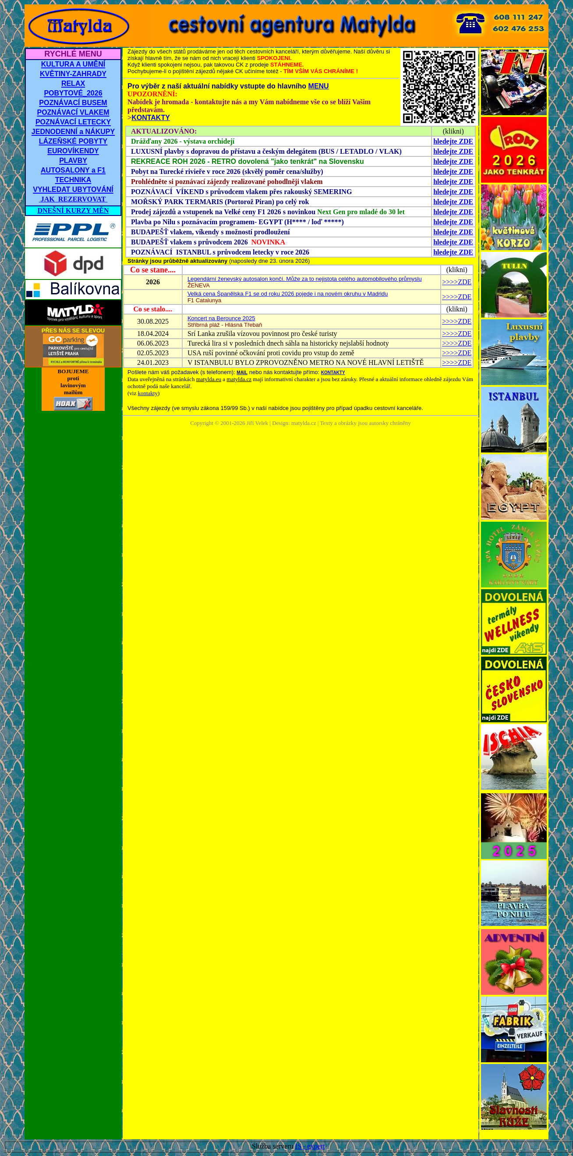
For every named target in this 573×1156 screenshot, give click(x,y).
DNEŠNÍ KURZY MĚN (73, 210)
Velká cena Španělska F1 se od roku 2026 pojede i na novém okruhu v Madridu (287, 293)
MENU (318, 86)
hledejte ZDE (453, 141)
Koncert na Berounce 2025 (221, 318)
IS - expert (310, 1146)
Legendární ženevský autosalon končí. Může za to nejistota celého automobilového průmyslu (304, 279)
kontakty (148, 393)
